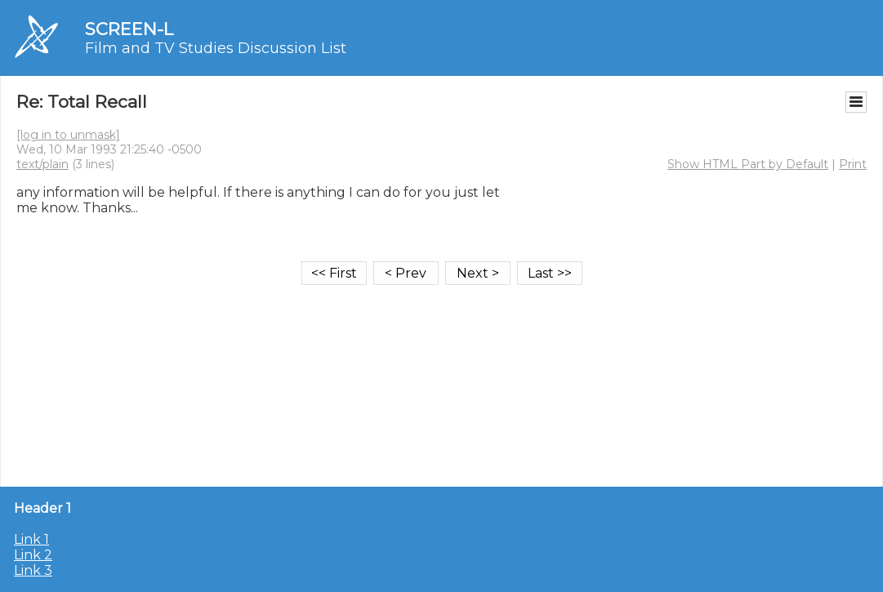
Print (853, 164)
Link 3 (33, 570)
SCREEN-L (129, 29)
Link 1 (31, 539)
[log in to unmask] (68, 134)
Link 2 (33, 555)
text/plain (42, 164)
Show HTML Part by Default (747, 164)
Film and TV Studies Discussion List (215, 48)
